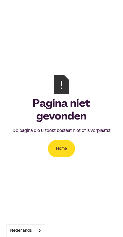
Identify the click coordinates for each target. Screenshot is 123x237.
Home (61, 148)
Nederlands (21, 230)
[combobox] (26, 230)
